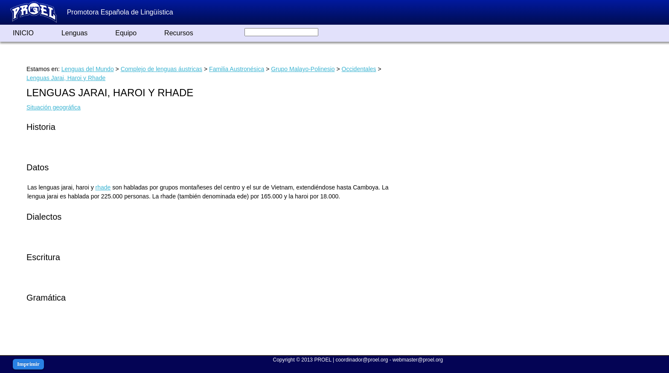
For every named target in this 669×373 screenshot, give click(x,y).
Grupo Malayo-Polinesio (302, 69)
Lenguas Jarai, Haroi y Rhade (65, 78)
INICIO (23, 33)
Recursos (178, 33)
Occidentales (359, 69)
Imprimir (28, 364)
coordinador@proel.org (361, 360)
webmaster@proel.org (418, 360)
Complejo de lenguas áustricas (161, 69)
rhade (103, 187)
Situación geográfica (53, 107)
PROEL (322, 360)
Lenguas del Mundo (87, 69)
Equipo (126, 33)
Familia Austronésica (236, 69)
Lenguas (74, 33)
